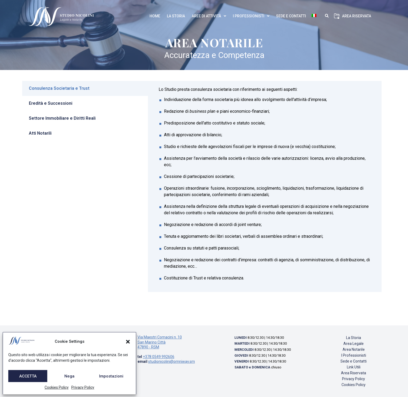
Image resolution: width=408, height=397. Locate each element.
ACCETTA (28, 376)
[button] (128, 341)
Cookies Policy (57, 387)
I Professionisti (251, 16)
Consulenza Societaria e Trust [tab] (59, 88)
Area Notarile (354, 349)
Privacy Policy (82, 387)
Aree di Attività (209, 16)
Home (155, 16)
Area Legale (353, 343)
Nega (69, 376)
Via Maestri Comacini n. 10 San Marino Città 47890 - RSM (160, 342)
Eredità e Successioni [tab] (50, 103)
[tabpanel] (265, 186)
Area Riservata (356, 16)
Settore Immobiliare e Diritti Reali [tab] (62, 118)
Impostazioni (111, 376)
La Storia (176, 16)
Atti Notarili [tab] (40, 133)
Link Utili (353, 367)
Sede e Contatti (291, 16)
